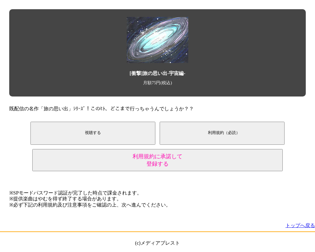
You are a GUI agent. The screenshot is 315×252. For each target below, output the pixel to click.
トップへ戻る (300, 225)
